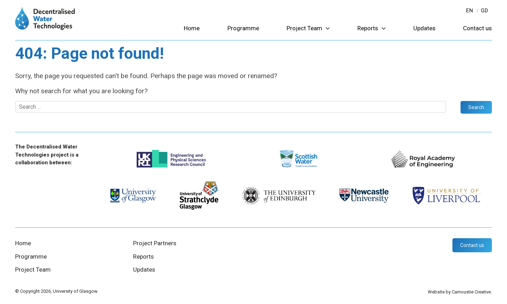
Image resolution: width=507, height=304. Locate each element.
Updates (424, 28)
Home (192, 28)
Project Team (304, 28)
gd (484, 10)
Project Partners (154, 243)
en (469, 10)
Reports (367, 28)
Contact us (477, 28)
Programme (243, 28)
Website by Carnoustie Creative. (460, 291)
